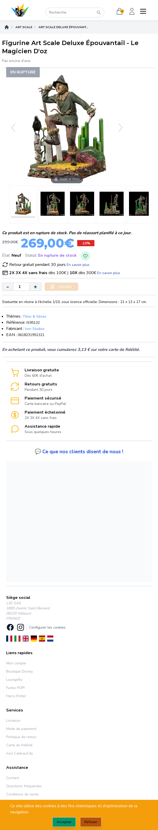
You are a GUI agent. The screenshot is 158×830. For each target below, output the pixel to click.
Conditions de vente (22, 794)
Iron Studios (35, 328)
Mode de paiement (21, 728)
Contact (12, 777)
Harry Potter (16, 696)
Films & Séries (34, 316)
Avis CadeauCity (19, 753)
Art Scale (23, 27)
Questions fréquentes (24, 786)
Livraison (13, 720)
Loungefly (14, 679)
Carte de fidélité (19, 745)
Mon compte (16, 663)
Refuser (90, 822)
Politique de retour (21, 737)
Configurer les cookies (47, 627)
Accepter (64, 822)
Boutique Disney (19, 671)
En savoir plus (78, 264)
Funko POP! (15, 687)
